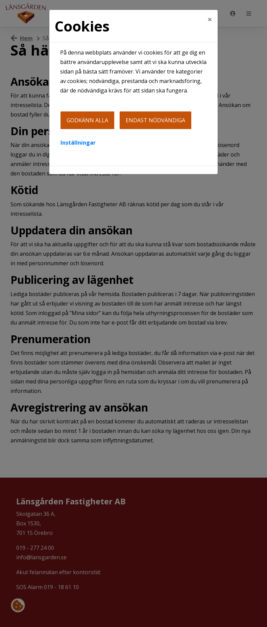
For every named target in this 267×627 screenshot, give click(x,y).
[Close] (210, 19)
